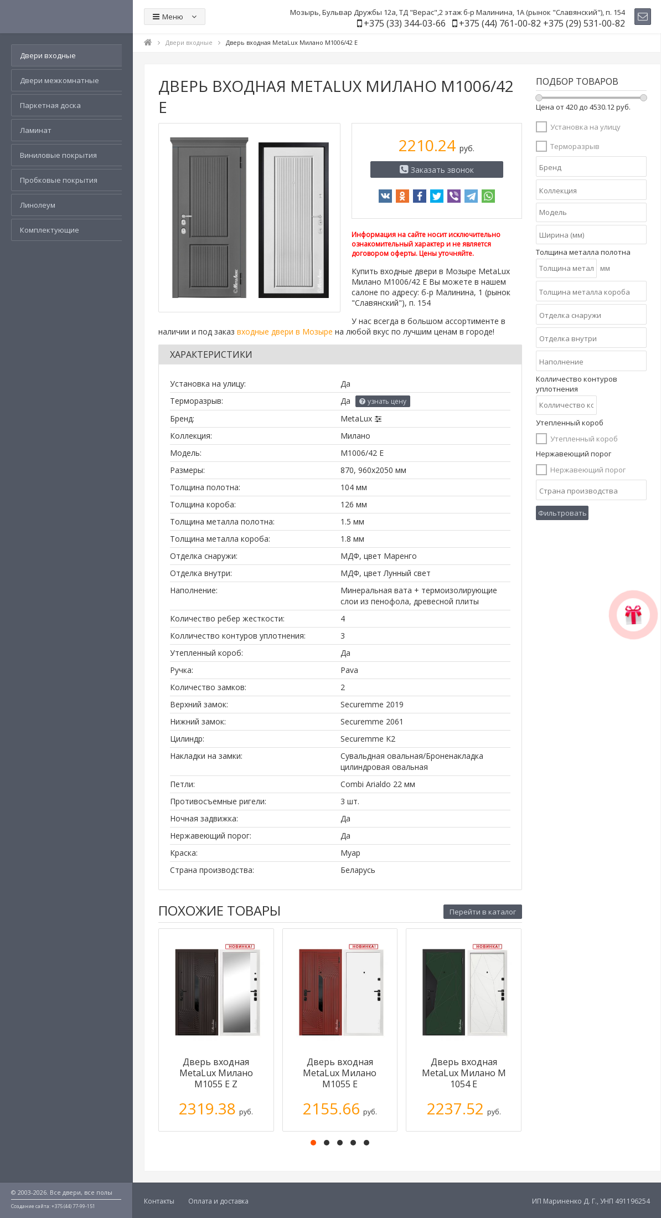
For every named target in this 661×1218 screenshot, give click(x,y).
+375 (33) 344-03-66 (405, 23)
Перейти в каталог (483, 912)
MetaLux (356, 418)
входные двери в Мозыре (285, 331)
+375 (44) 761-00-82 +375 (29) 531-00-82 (542, 23)
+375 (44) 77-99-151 (73, 1206)
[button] (313, 1142)
